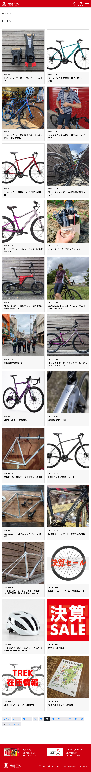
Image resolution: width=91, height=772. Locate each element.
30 (70, 719)
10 (24, 719)
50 (82, 719)
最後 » (16, 724)
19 (41, 719)
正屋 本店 (26, 750)
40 (76, 719)
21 (53, 719)
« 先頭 (6, 719)
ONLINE (80, 3)
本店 (73, 3)
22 (59, 719)
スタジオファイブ (74, 750)
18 (35, 719)
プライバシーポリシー (46, 766)
